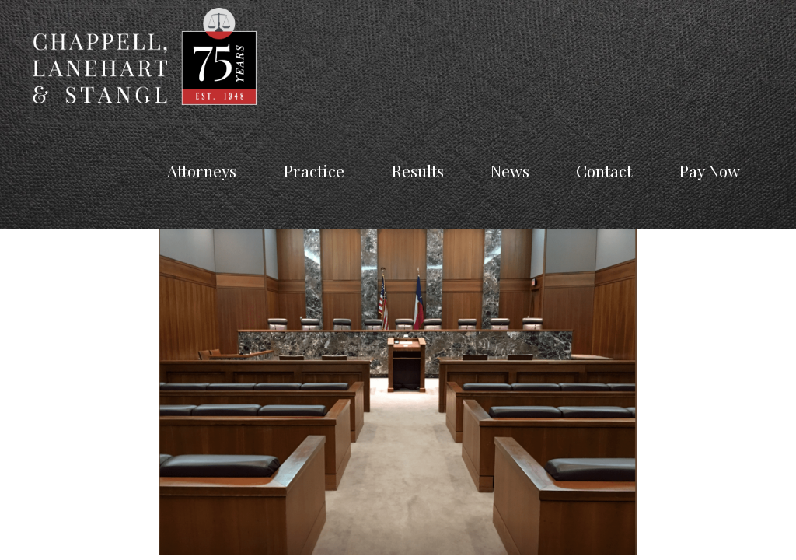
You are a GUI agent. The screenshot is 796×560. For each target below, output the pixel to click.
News (510, 170)
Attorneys (201, 170)
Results (417, 170)
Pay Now (709, 170)
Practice (313, 170)
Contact (604, 170)
